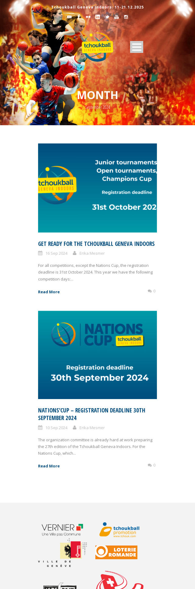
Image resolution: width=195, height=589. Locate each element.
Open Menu (136, 47)
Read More (49, 291)
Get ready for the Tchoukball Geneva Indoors (96, 244)
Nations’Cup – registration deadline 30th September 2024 (91, 414)
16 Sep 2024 (56, 253)
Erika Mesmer (92, 253)
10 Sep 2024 (56, 427)
